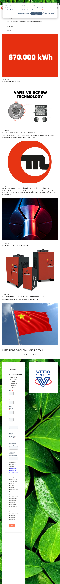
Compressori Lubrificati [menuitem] (11, 550)
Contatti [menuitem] (40, 566)
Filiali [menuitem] (41, 548)
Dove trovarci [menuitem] (43, 546)
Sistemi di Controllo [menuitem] (10, 559)
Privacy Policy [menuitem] (21, 566)
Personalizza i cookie (23, 13)
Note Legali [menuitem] (34, 566)
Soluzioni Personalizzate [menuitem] (11, 552)
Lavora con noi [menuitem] (43, 550)
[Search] (30, 30)
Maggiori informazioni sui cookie (44, 9)
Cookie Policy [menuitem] (28, 566)
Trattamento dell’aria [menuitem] (10, 554)
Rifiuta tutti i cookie (49, 13)
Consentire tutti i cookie (36, 13)
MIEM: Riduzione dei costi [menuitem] (28, 548)
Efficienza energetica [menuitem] (27, 546)
